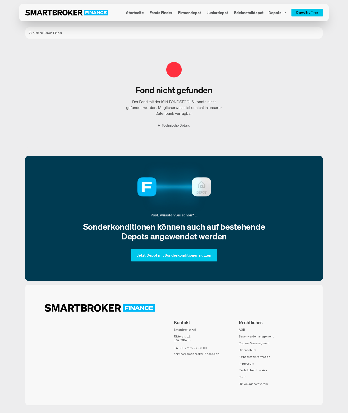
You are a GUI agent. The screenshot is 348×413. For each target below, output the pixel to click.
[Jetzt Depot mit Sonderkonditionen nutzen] (174, 255)
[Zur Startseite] (66, 12)
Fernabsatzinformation (254, 357)
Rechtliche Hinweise (253, 370)
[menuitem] (135, 12)
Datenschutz (247, 350)
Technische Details (176, 125)
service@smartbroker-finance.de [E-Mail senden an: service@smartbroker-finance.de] (196, 354)
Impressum (246, 363)
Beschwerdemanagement (256, 336)
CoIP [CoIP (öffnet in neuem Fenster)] (242, 377)
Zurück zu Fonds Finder (45, 33)
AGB (242, 330)
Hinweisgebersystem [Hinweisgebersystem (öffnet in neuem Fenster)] (253, 384)
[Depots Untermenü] (277, 12)
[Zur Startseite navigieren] (99, 308)
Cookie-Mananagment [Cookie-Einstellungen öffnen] (254, 343)
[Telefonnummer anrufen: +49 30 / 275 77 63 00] (190, 348)
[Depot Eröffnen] (307, 12)
